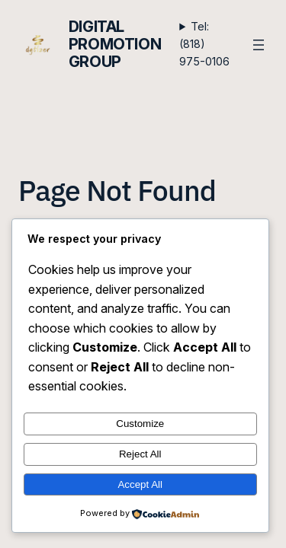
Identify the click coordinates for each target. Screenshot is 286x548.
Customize (140, 423)
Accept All (139, 484)
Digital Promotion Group (115, 44)
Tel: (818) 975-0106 (204, 44)
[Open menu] (258, 45)
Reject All (140, 454)
